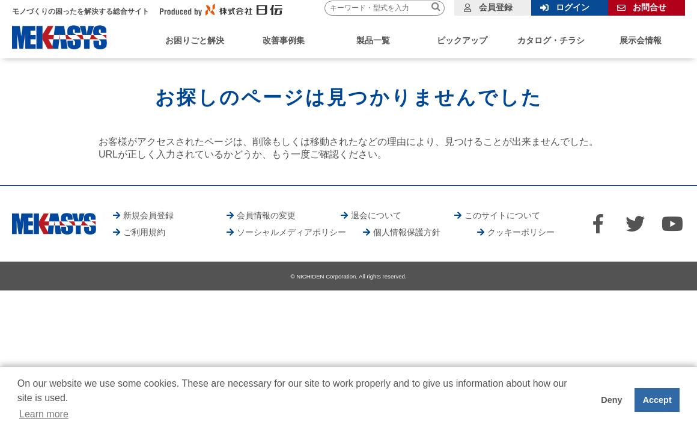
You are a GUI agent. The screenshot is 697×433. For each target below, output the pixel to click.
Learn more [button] (43, 414)
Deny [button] (611, 400)
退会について (376, 215)
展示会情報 (640, 40)
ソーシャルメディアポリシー (291, 232)
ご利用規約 (144, 232)
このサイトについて (502, 215)
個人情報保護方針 (406, 232)
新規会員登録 (148, 215)
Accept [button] (657, 400)
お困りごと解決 (194, 40)
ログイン (572, 7)
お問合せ (649, 7)
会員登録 (496, 7)
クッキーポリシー (521, 232)
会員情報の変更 (266, 215)
